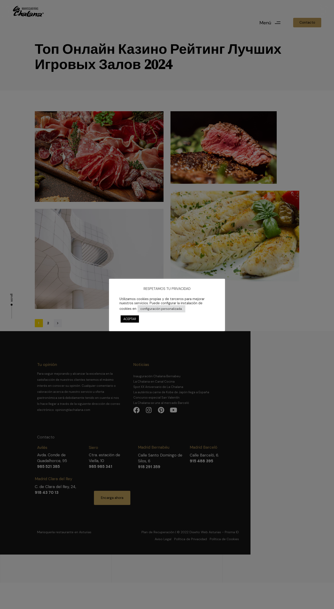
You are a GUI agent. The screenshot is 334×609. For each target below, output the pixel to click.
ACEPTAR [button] (129, 319)
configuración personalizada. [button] (161, 309)
